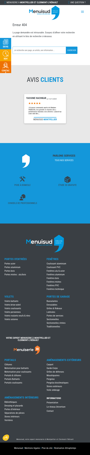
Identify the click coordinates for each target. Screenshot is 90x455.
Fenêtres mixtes (54, 281)
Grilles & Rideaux (54, 308)
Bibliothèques (10, 402)
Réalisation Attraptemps (65, 448)
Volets (9, 296)
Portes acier (9, 263)
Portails (10, 360)
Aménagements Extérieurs (64, 360)
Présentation (52, 403)
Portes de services (55, 315)
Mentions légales (32, 448)
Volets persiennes (12, 312)
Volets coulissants (12, 308)
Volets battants (11, 301)
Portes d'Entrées (15, 259)
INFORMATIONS (54, 398)
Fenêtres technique (55, 289)
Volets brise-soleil (12, 304)
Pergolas (51, 379)
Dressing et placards (13, 405)
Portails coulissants (13, 382)
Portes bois (9, 271)
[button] (6, 437)
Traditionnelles (53, 326)
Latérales (51, 312)
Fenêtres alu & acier (56, 271)
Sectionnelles (53, 319)
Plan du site (47, 448)
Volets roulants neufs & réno (17, 315)
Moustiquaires (53, 375)
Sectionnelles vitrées (56, 323)
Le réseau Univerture (56, 407)
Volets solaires (11, 319)
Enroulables (52, 304)
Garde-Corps (52, 368)
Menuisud (18, 448)
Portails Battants (12, 379)
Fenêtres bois (53, 278)
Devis (5, 46)
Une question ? (78, 2)
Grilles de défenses (55, 371)
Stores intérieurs (11, 416)
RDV (6, 58)
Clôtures (8, 364)
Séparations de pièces (14, 413)
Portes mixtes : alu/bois (15, 274)
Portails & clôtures (12, 375)
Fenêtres (52, 259)
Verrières (8, 420)
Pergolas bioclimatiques (57, 382)
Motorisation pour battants (16, 368)
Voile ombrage (53, 390)
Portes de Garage (58, 296)
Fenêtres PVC (53, 285)
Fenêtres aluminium (56, 274)
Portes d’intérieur (12, 409)
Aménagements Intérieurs (21, 397)
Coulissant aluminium (56, 263)
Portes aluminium (12, 267)
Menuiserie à (32, 2)
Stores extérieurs (54, 386)
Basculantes (52, 301)
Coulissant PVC (53, 267)
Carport (50, 364)
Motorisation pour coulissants (17, 371)
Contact (50, 411)
